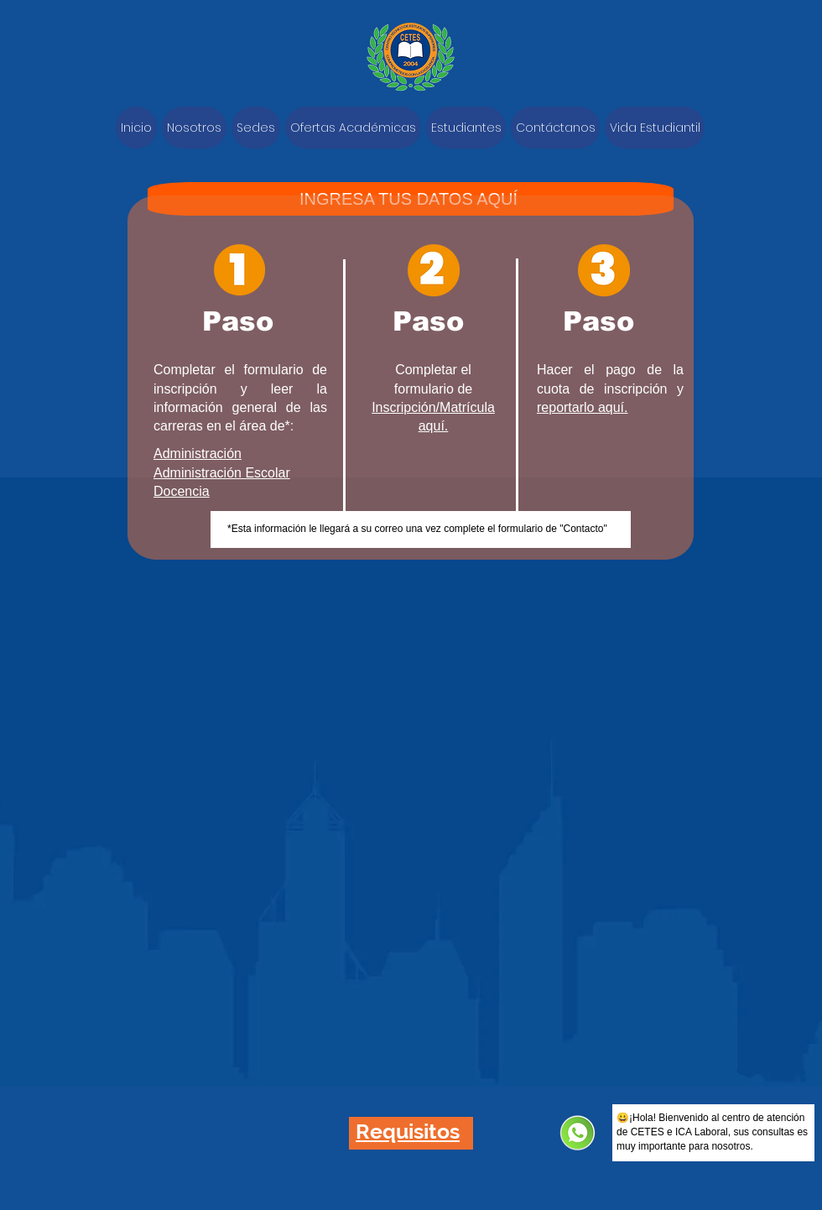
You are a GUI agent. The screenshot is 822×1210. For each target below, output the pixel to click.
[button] (408, 1131)
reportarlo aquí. (582, 407)
